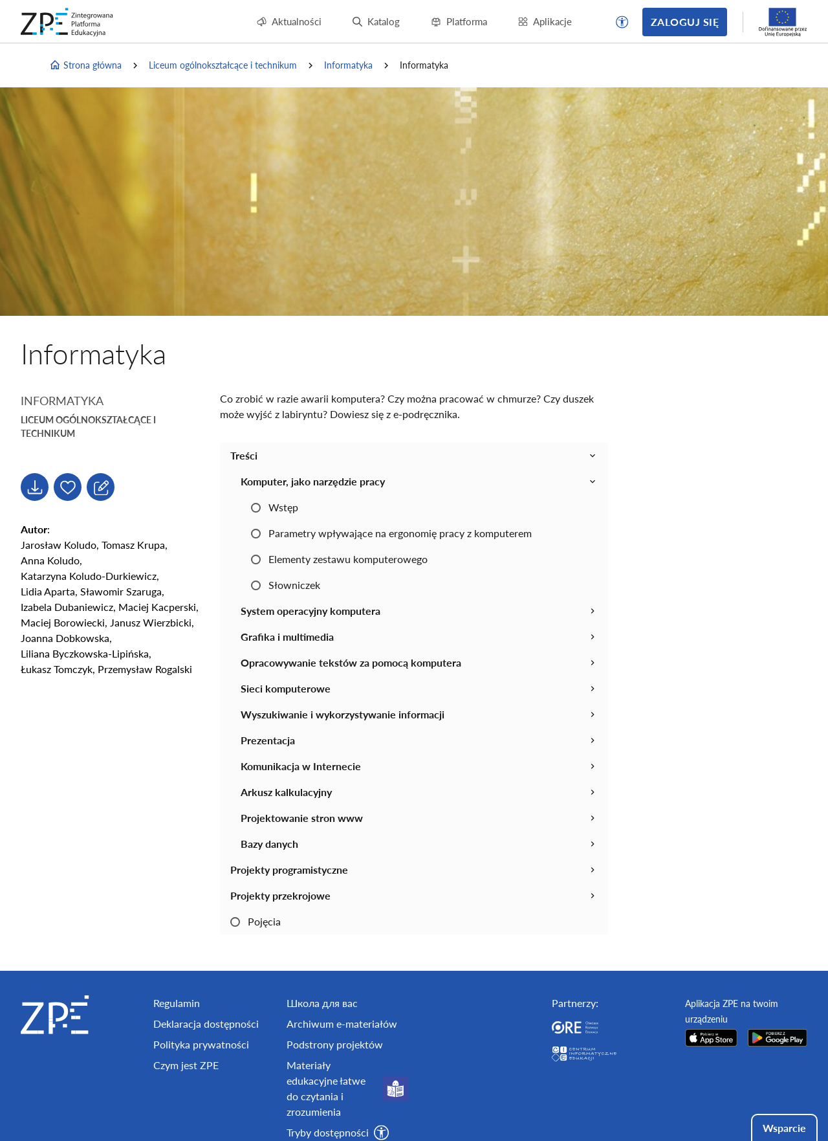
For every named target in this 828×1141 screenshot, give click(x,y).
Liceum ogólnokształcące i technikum (223, 65)
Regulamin (176, 1003)
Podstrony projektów (335, 1044)
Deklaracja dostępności (206, 1023)
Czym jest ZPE (186, 1065)
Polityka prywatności (201, 1044)
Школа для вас (322, 1003)
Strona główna (85, 65)
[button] (622, 22)
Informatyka (348, 65)
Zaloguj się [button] (685, 22)
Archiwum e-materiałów (342, 1023)
